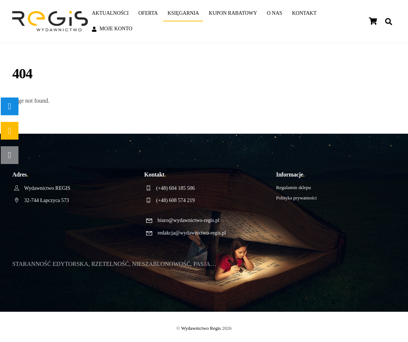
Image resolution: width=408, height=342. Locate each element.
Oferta (148, 13)
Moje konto (112, 28)
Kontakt (304, 13)
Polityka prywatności (296, 198)
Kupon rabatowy (233, 13)
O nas (274, 13)
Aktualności (110, 13)
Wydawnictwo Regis (201, 328)
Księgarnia (183, 13)
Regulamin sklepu (293, 187)
